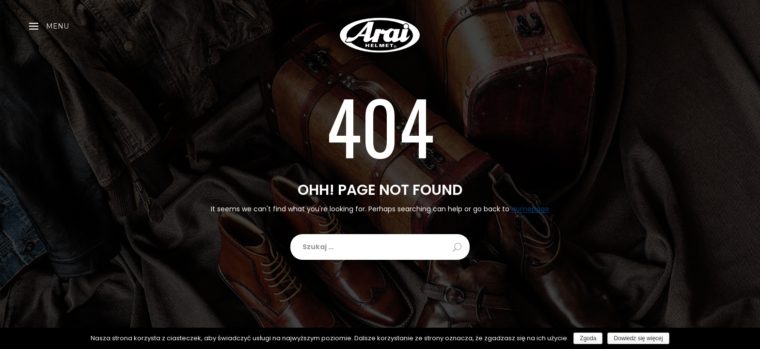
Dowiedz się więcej (638, 338)
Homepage (530, 209)
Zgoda (588, 338)
